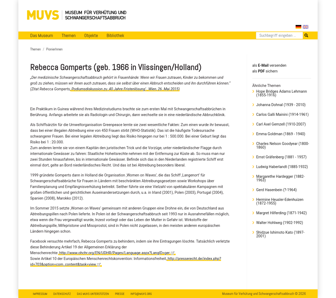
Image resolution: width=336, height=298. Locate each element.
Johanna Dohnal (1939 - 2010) (281, 105)
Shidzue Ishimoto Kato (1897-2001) (280, 234)
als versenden (269, 65)
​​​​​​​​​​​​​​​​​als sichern (265, 71)
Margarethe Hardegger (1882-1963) (280, 178)
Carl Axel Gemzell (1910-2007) (281, 124)
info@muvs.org (141, 294)
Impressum (40, 294)
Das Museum (41, 35)
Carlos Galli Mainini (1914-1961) (282, 114)
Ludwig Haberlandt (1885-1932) (282, 167)
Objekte (91, 35)
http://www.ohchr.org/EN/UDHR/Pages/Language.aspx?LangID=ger (117, 253)
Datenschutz (62, 294)
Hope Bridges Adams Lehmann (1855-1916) (281, 93)
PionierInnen (54, 49)
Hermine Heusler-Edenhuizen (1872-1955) (279, 201)
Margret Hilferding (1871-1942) (281, 213)
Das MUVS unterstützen (93, 294)
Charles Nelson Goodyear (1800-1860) (282, 145)
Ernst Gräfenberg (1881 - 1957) (281, 157)
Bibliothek (115, 35)
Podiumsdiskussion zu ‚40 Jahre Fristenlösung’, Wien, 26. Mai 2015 (124, 89)
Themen (69, 35)
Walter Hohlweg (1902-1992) (279, 223)
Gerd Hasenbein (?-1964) (276, 190)
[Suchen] (279, 35)
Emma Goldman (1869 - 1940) (280, 134)
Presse (119, 294)
